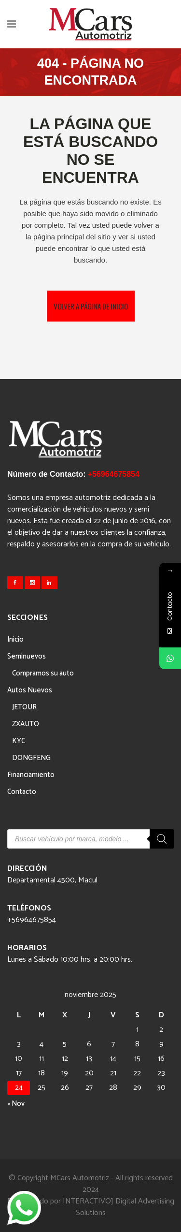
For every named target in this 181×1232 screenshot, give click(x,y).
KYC (18, 741)
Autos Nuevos (29, 690)
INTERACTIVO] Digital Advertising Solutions (118, 1207)
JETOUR (24, 707)
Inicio (15, 639)
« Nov (16, 1104)
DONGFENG (31, 758)
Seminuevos (26, 656)
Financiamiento (31, 775)
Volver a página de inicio (91, 306)
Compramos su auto (43, 673)
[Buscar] (162, 839)
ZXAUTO (25, 724)
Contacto (21, 792)
